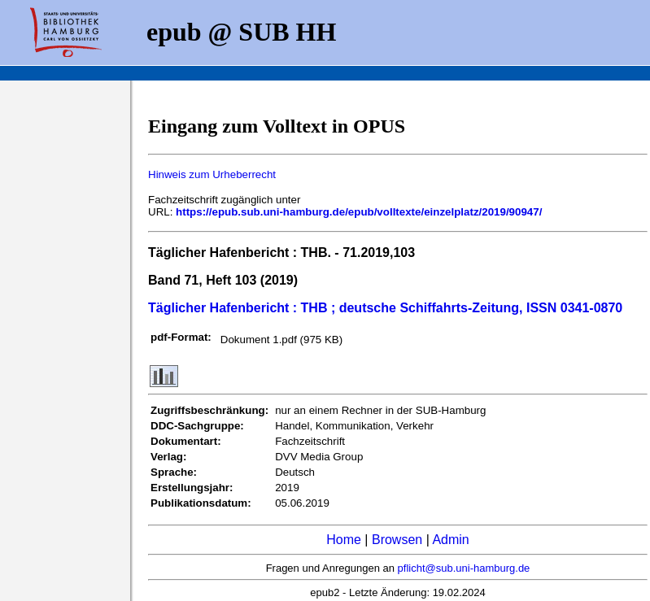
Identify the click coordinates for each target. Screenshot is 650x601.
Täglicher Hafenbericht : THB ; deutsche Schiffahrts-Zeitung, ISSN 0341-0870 (385, 308)
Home (343, 540)
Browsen (397, 540)
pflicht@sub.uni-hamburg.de (464, 568)
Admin (450, 540)
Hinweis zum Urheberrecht (212, 174)
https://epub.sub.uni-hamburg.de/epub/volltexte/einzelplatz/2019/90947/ (359, 212)
